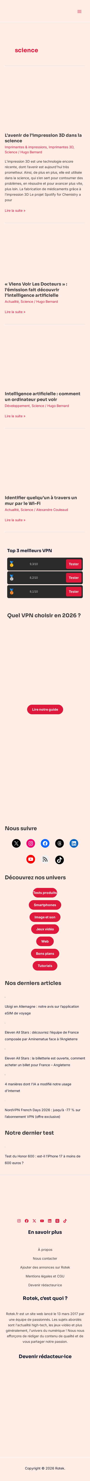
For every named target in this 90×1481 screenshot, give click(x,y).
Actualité (12, 301)
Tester (74, 564)
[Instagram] (19, 1221)
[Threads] (57, 1221)
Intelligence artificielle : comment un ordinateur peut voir (42, 396)
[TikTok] (65, 1221)
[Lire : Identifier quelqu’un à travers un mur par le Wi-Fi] (45, 463)
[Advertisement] (45, 771)
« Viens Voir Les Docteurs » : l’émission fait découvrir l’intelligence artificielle (36, 289)
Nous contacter (45, 1258)
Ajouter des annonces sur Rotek (45, 1267)
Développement (17, 406)
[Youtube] (42, 1221)
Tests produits (45, 893)
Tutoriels (45, 966)
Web (45, 941)
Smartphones (45, 905)
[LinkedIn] (50, 1221)
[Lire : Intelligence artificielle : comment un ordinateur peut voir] (45, 359)
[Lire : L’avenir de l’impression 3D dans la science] (45, 100)
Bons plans (45, 953)
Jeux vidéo (45, 929)
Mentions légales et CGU (45, 1276)
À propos (45, 1249)
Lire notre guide (45, 709)
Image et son (45, 917)
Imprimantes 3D (61, 147)
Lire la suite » (15, 210)
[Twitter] (34, 1221)
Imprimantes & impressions (26, 147)
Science (11, 152)
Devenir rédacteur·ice (45, 1285)
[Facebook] (27, 1221)
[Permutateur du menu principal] (79, 11)
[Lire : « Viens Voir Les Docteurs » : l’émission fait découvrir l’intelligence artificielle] (45, 254)
